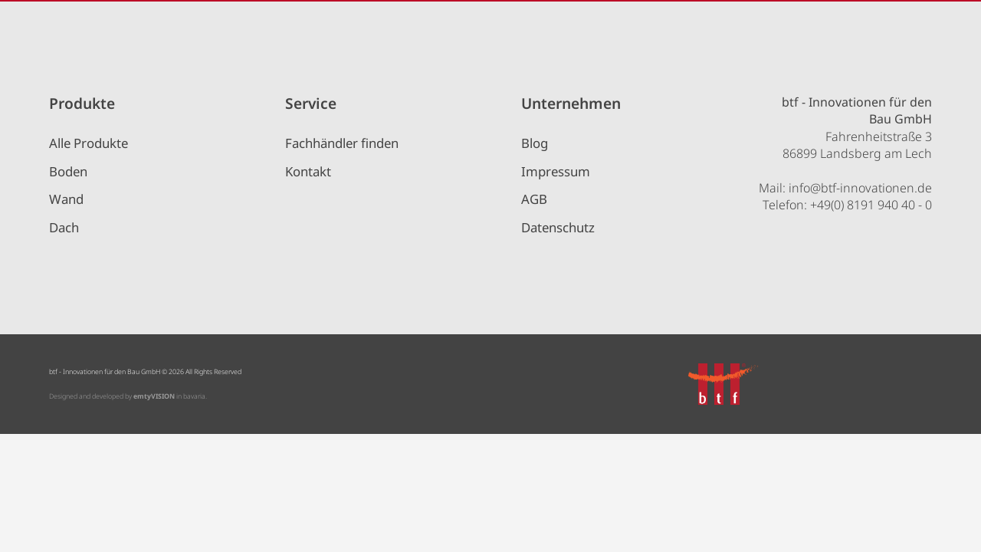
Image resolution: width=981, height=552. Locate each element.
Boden (68, 171)
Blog (534, 143)
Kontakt (308, 171)
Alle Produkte (88, 143)
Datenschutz (558, 227)
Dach (64, 227)
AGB (534, 199)
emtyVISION (154, 396)
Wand (66, 199)
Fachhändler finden (342, 143)
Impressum (555, 171)
